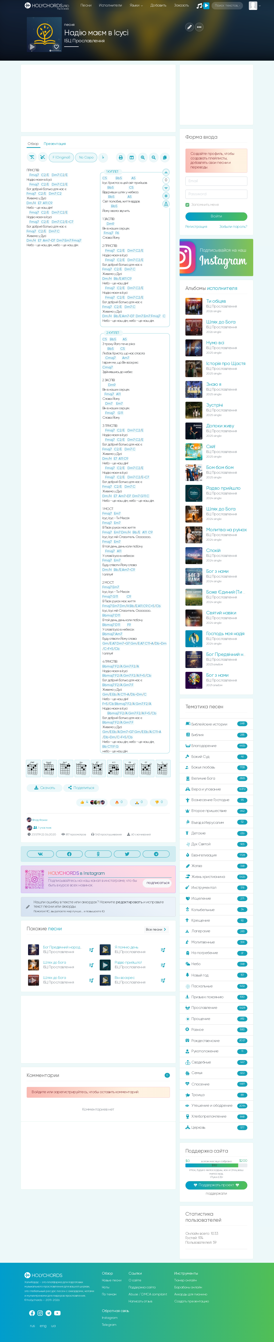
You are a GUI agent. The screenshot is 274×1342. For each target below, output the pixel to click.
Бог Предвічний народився (65, 947)
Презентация (55, 144)
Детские (216, 833)
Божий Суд (216, 756)
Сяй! (210, 446)
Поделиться (81, 788)
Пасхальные (216, 986)
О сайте (135, 1280)
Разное (216, 1029)
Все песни (156, 929)
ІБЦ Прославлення (84, 40)
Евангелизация (216, 855)
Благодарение (216, 746)
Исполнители (110, 5)
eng (43, 1326)
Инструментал (216, 887)
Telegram (109, 1325)
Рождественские (216, 1040)
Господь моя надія (225, 633)
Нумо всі (215, 342)
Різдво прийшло (223, 488)
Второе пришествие (216, 811)
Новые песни (112, 1280)
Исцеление (216, 898)
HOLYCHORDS (63, 873)
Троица (216, 1095)
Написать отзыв (140, 1301)
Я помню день (126, 947)
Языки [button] (135, 5)
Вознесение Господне (216, 800)
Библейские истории (216, 724)
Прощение (216, 1019)
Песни (86, 5)
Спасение (216, 1084)
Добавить (158, 5)
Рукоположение (216, 1051)
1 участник (42, 827)
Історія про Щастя (225, 363)
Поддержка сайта (142, 1287)
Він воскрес (125, 978)
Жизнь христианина (216, 877)
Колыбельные (216, 909)
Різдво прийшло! (128, 962)
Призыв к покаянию (216, 997)
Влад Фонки (37, 820)
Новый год (216, 975)
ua (53, 1326)
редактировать (129, 902)
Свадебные (216, 1062)
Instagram (110, 1318)
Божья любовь (216, 767)
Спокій (213, 550)
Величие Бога (216, 778)
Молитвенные (216, 942)
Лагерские (216, 931)
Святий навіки (221, 613)
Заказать (181, 5)
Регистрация (196, 227)
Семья (216, 1073)
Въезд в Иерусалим (216, 822)
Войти (216, 216)
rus (32, 1326)
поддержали (216, 1194)
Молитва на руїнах (226, 529)
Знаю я (213, 384)
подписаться (158, 883)
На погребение (216, 953)
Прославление (216, 1008)
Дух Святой (216, 844)
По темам (109, 1294)
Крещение (216, 920)
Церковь (216, 1127)
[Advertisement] (98, 98)
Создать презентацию (191, 1301)
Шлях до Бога (54, 962)
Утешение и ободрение (216, 1106)
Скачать (44, 788)
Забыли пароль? (233, 227)
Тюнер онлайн (185, 1280)
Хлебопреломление (216, 1116)
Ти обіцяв (216, 301)
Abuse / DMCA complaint (148, 1294)
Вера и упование (216, 789)
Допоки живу (220, 426)
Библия (216, 735)
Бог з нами (217, 571)
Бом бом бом (220, 467)
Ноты (105, 1287)
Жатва (216, 866)
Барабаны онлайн (188, 1287)
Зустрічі (214, 405)
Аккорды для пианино (190, 1294)
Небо (216, 964)
